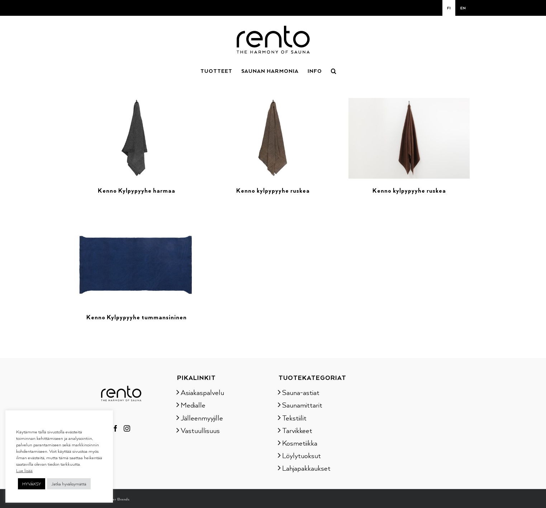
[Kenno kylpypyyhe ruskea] (272, 102)
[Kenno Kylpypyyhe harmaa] (137, 102)
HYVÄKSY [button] (31, 483)
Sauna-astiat (300, 392)
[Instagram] (127, 428)
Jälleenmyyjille (202, 418)
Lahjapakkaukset (306, 468)
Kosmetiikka (299, 443)
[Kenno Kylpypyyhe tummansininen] (137, 228)
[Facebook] (115, 428)
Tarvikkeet (297, 430)
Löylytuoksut (301, 455)
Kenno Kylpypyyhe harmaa (136, 190)
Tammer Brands (116, 499)
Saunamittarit (302, 405)
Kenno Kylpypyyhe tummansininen (136, 317)
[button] (334, 70)
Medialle (193, 405)
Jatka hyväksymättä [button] (68, 483)
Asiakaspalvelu (202, 392)
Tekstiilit (294, 418)
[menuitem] (448, 8)
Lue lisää (24, 470)
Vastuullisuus (200, 430)
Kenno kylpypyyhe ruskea (273, 190)
